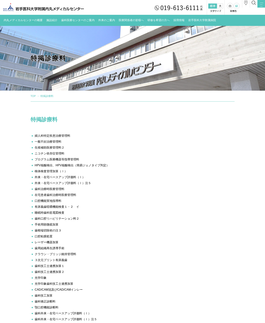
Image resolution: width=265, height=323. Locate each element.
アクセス (227, 8)
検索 (242, 8)
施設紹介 (51, 20)
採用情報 (179, 20)
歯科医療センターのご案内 (78, 20)
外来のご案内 (106, 20)
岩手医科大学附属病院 (202, 20)
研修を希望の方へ (158, 20)
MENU (257, 8)
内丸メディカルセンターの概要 (23, 20)
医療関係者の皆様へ (131, 20)
